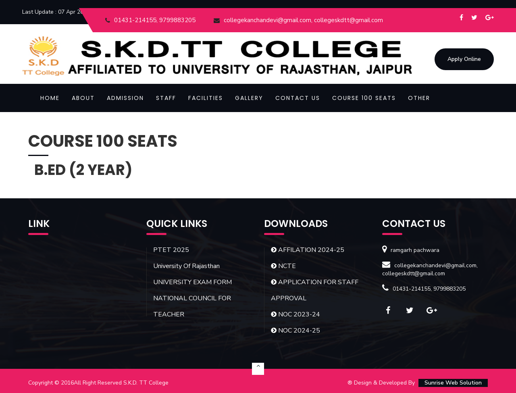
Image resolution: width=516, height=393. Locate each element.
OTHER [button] (419, 98)
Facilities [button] (205, 98)
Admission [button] (125, 98)
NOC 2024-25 (295, 330)
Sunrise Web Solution (453, 383)
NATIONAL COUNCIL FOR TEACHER (192, 306)
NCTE (283, 266)
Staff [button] (166, 98)
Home (50, 98)
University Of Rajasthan (186, 266)
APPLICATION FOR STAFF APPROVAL (314, 290)
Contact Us (297, 98)
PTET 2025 (171, 249)
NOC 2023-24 (295, 314)
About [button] (83, 98)
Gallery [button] (249, 98)
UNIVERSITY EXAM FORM (192, 282)
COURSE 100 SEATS (364, 98)
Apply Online (464, 59)
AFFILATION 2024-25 (307, 249)
